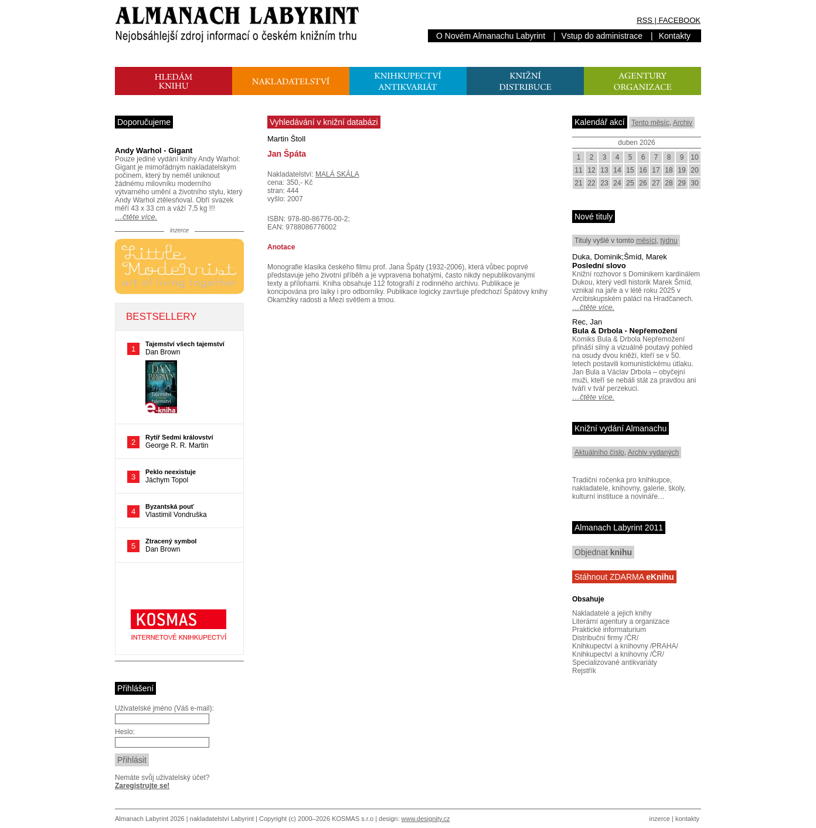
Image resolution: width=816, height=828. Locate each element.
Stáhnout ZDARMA (624, 577)
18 (668, 170)
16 (643, 170)
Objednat (603, 552)
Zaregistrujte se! (142, 786)
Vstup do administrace (602, 35)
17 (655, 170)
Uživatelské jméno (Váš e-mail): (164, 708)
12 (591, 170)
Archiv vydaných (653, 452)
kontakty (687, 818)
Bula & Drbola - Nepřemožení (624, 330)
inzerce (660, 818)
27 (655, 183)
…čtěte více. (136, 216)
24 (617, 183)
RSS (644, 20)
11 (578, 170)
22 (591, 183)
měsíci (646, 240)
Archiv (682, 123)
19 (681, 170)
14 (617, 170)
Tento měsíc (650, 123)
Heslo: (125, 732)
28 (668, 183)
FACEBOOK (679, 20)
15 (630, 170)
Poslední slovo (599, 265)
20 (694, 170)
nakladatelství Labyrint (222, 818)
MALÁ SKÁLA (337, 174)
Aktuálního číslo (599, 452)
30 (694, 183)
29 (681, 183)
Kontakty (675, 35)
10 (694, 157)
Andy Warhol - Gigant (153, 150)
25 (630, 183)
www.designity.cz (426, 818)
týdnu (668, 240)
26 (643, 183)
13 (604, 170)
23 (604, 183)
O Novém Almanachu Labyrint (490, 35)
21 (578, 183)
